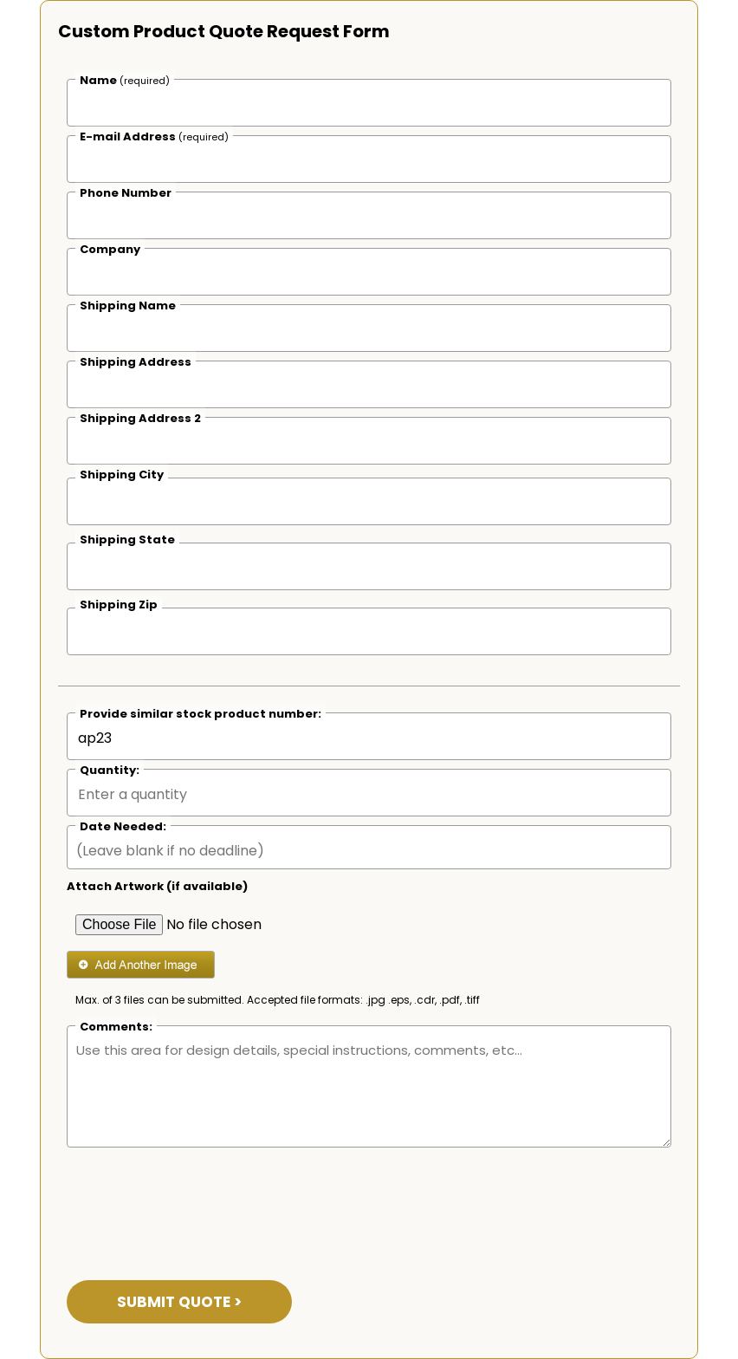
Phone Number (126, 193)
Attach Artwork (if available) (157, 886)
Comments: (116, 1026)
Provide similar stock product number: (200, 714)
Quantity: (109, 770)
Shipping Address (135, 362)
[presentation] (198, 1203)
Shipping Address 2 (140, 418)
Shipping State (127, 539)
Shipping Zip (119, 604)
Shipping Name (128, 305)
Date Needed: (123, 826)
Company (110, 249)
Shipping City (122, 474)
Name (125, 80)
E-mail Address (154, 136)
